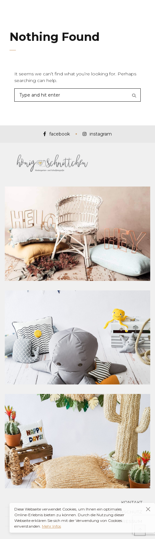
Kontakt (131, 502)
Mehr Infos (51, 526)
